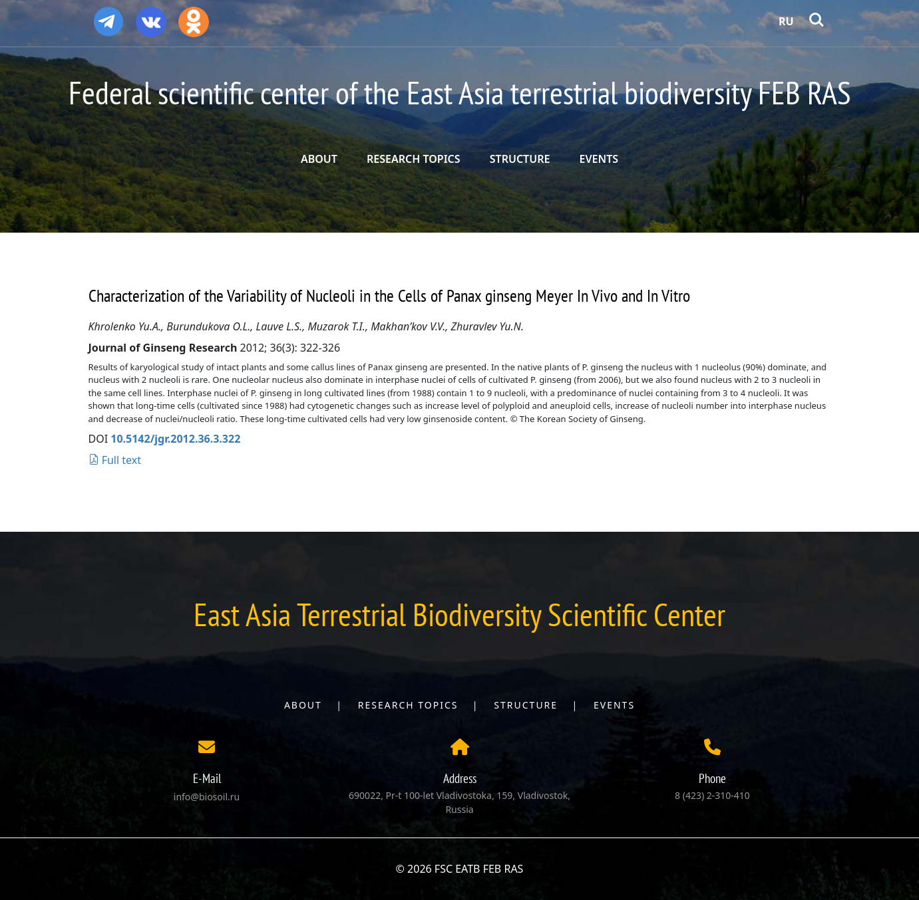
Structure (526, 705)
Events (614, 705)
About (303, 705)
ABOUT (319, 159)
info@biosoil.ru (207, 796)
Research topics (408, 705)
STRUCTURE (520, 159)
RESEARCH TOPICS (413, 159)
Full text (115, 460)
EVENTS (599, 159)
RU (786, 21)
